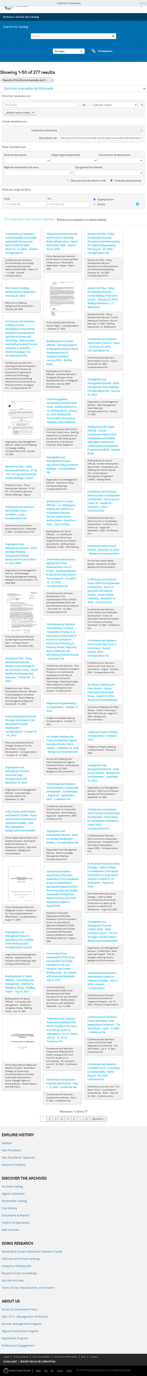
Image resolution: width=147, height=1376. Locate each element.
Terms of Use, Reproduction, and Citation (28, 1287)
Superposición (103, 199)
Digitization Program (15, 1338)
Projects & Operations (16, 1222)
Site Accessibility (41, 1356)
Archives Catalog (12, 1186)
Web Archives (10, 1230)
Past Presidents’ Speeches (18, 1157)
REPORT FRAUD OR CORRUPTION (37, 1361)
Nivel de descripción (15, 155)
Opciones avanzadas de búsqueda (28, 88)
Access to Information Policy (20, 1309)
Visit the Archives (13, 1280)
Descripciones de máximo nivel (86, 180)
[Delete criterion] (140, 104)
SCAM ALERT (10, 1361)
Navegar (68, 51)
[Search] (73, 36)
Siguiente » (98, 1118)
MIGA (60, 1371)
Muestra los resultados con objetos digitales (81, 219)
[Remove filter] (52, 80)
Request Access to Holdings (19, 1273)
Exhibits (7, 1143)
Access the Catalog (27, 16)
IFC (52, 1371)
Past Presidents (11, 1150)
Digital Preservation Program (20, 1331)
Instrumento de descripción (114, 155)
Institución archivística (44, 130)
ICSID (69, 1371)
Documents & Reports (16, 1215)
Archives (8, 16)
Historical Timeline (14, 1165)
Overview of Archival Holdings (21, 1259)
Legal (6, 1356)
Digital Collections (13, 1193)
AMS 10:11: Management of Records (25, 1316)
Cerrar (142, 3)
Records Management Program (22, 1324)
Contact (94, 1356)
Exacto (99, 204)
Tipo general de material (88, 167)
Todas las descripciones (125, 180)
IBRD (38, 1371)
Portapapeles (98, 51)
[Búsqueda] (113, 36)
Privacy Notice (21, 1356)
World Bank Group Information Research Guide (32, 1251)
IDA (46, 1371)
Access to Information (65, 1356)
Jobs (83, 1356)
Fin (49, 198)
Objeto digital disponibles (65, 155)
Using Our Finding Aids (16, 1266)
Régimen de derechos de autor (21, 167)
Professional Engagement (18, 1345)
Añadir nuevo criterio (20, 112)
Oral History (9, 1208)
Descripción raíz (48, 138)
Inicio (7, 198)
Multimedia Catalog (14, 1201)
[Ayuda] (136, 204)
